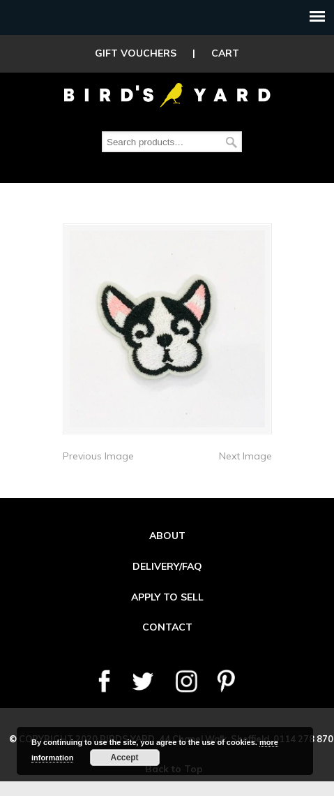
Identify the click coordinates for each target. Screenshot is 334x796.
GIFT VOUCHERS (135, 53)
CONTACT (167, 627)
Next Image (245, 456)
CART (225, 53)
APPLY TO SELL (167, 597)
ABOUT (167, 535)
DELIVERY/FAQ (167, 566)
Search (231, 142)
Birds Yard (167, 94)
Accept (124, 757)
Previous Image (98, 456)
